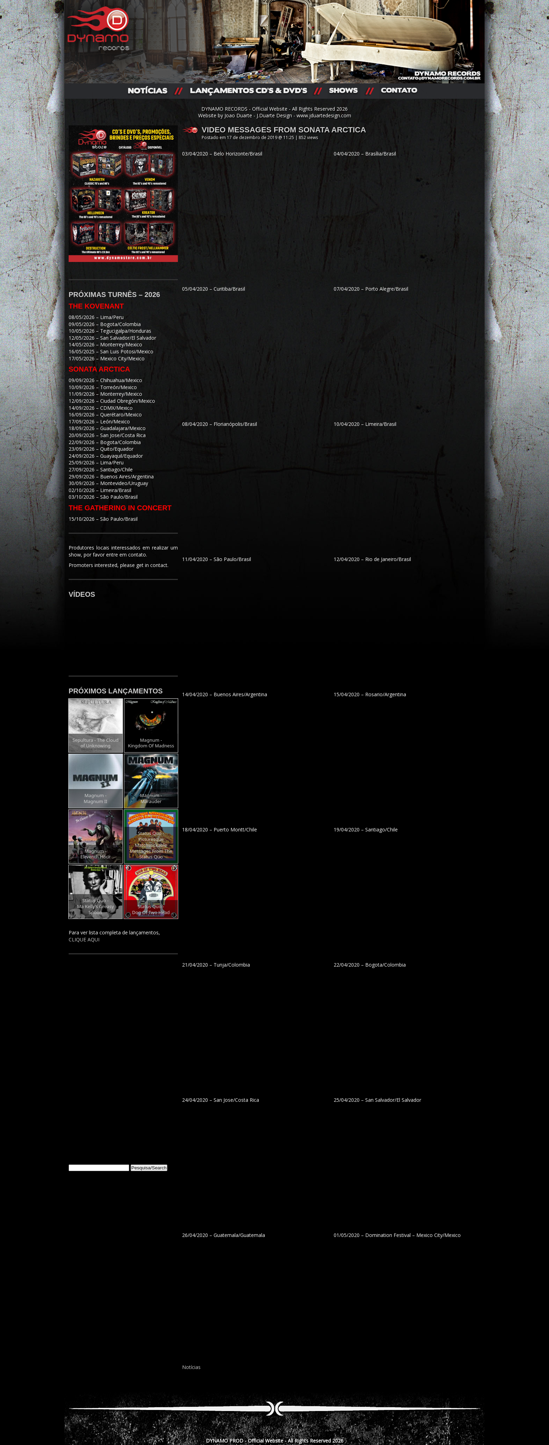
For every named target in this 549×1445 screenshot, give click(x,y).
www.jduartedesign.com (324, 115)
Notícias (191, 1367)
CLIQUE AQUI (84, 939)
